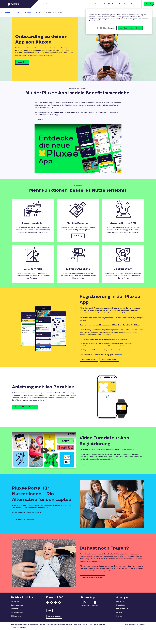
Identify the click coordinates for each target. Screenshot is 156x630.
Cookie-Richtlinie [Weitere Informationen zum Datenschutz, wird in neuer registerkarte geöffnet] (95, 21)
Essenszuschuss (17, 605)
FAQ (49, 610)
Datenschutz (24, 624)
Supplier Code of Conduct (48, 624)
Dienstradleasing (17, 612)
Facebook (51, 602)
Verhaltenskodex (122, 609)
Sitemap (119, 616)
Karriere (119, 612)
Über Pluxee (120, 601)
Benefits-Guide (110, 4)
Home (7, 12)
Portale (149, 4)
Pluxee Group (120, 605)
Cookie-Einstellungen (19, 627)
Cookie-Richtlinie (99, 624)
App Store (95, 605)
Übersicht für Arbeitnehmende (28, 12)
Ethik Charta (34, 624)
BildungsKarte (16, 616)
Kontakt (98, 4)
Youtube (55, 602)
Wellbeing (14, 609)
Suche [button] (137, 4)
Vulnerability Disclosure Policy (82, 624)
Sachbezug (15, 601)
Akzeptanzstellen (126, 4)
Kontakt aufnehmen (54, 616)
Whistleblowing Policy (65, 624)
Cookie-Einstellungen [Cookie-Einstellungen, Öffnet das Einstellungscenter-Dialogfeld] (105, 28)
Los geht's (22, 62)
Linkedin (59, 602)
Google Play (85, 605)
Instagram (47, 602)
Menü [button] (45, 4)
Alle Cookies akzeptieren (130, 28)
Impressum (15, 624)
